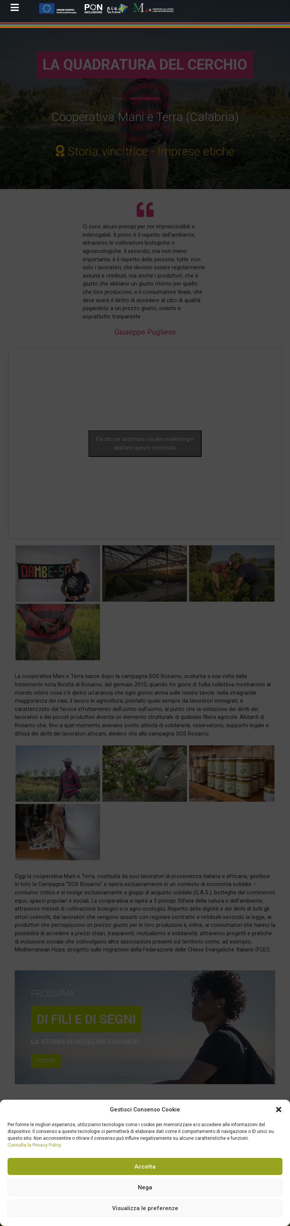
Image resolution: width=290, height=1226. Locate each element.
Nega (145, 1187)
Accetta (145, 1166)
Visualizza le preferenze (145, 1208)
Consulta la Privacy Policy (34, 1145)
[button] (278, 1109)
